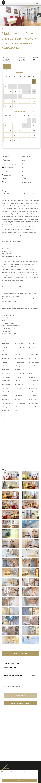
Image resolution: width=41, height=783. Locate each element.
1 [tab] (2, 28)
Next (39, 16)
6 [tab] (19, 28)
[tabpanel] (20, 15)
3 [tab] (9, 28)
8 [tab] (25, 28)
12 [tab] (39, 28)
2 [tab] (6, 28)
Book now (20, 696)
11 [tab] (35, 28)
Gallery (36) (20, 653)
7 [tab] (22, 28)
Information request (20, 703)
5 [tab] (16, 28)
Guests (35, 57)
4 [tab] (12, 28)
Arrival (5, 57)
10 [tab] (32, 28)
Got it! (19, 780)
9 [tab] (29, 28)
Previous (2, 16)
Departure (21, 57)
